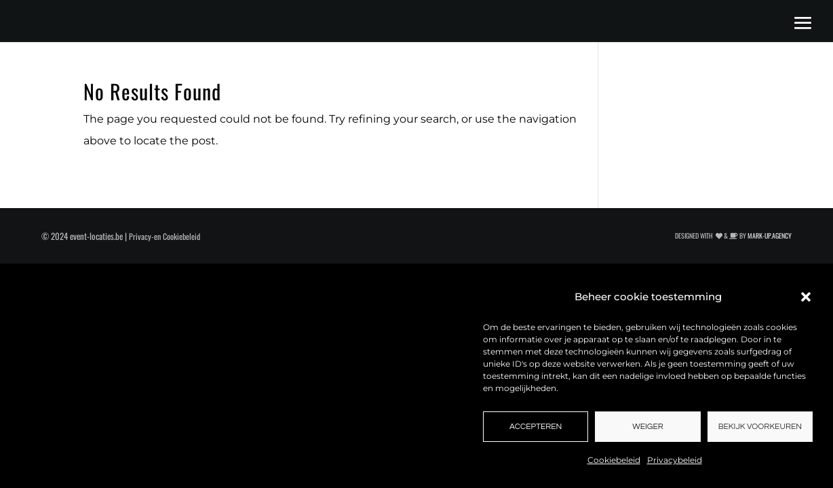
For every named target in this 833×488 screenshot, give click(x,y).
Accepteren (535, 426)
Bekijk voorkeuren (760, 426)
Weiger (647, 426)
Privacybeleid (674, 460)
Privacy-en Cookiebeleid (164, 236)
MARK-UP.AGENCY (770, 235)
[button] (806, 297)
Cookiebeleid (613, 460)
